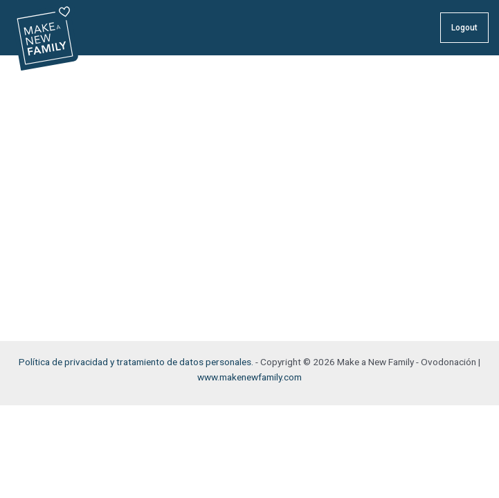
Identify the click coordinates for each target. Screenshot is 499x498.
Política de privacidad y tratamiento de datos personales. (136, 361)
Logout (464, 28)
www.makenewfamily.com (249, 376)
